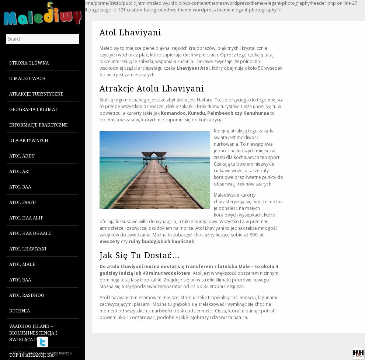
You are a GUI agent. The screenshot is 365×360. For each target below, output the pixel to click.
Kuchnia (19, 311)
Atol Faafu (22, 202)
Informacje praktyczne (38, 125)
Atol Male (22, 264)
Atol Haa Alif (26, 218)
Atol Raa (20, 280)
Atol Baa (20, 187)
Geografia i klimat (33, 109)
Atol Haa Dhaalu (30, 233)
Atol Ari (19, 171)
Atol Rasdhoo (26, 295)
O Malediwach (27, 78)
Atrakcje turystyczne (36, 94)
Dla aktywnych (28, 140)
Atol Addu (22, 156)
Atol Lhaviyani (27, 249)
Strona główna (29, 63)
